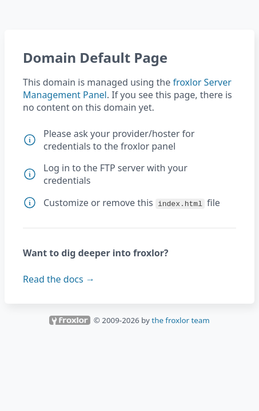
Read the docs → (59, 279)
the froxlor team (180, 320)
